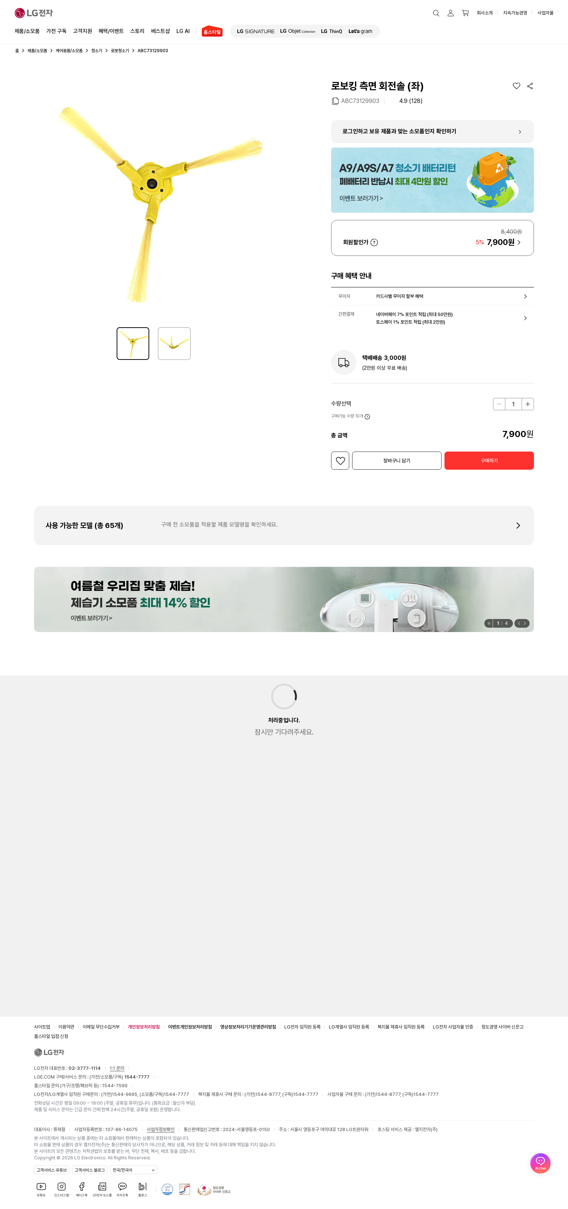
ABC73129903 (360, 100)
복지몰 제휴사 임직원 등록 (401, 1027)
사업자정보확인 (161, 1129)
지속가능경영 (515, 13)
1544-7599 (115, 1085)
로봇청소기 (120, 50)
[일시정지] (488, 623)
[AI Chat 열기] (540, 1181)
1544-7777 (176, 1094)
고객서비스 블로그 (90, 1170)
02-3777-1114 (84, 1068)
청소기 (96, 50)
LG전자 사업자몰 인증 (453, 1027)
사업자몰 (546, 13)
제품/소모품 (27, 31)
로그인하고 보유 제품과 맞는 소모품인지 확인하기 (399, 131)
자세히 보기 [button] (374, 242)
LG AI (183, 30)
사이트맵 (42, 1027)
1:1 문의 (117, 1068)
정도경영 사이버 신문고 (502, 1027)
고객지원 (82, 30)
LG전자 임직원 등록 (302, 1027)
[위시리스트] (516, 86)
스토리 (137, 30)
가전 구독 (56, 31)
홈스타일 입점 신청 (51, 1036)
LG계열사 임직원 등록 (349, 1027)
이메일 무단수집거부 (101, 1027)
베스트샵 (160, 30)
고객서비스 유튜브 (52, 1170)
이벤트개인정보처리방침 (190, 1027)
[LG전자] (33, 13)
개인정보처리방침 (144, 1027)
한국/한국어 (122, 1170)
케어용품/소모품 (69, 50)
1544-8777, (268, 1094)
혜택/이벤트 (111, 30)
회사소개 (485, 13)
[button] (436, 13)
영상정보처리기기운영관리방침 (248, 1027)
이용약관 (66, 1027)
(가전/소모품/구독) (119, 1077)
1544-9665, (125, 1094)
